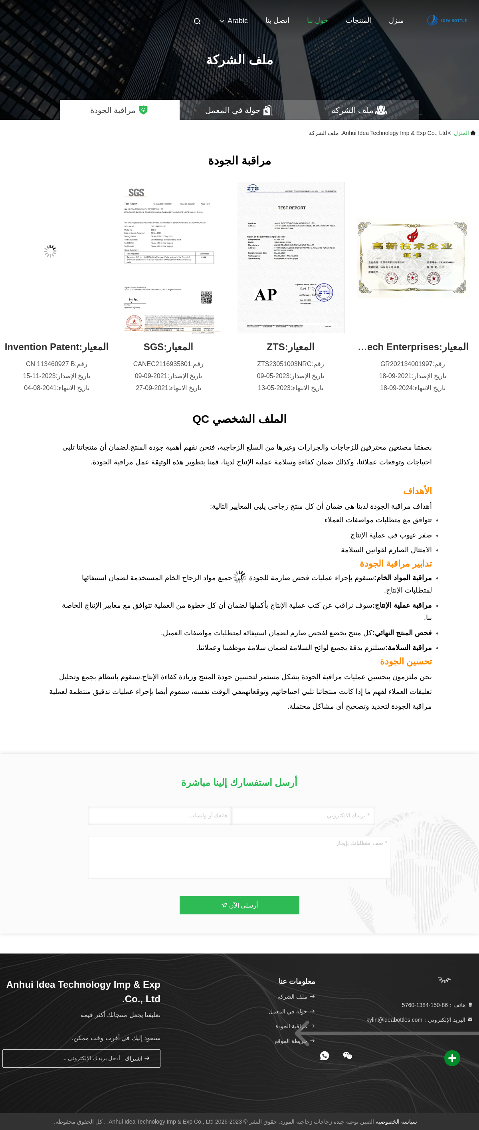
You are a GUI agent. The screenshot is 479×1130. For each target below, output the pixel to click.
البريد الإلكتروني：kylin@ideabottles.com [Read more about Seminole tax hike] (419, 1020)
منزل (396, 20)
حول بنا (317, 20)
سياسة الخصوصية (396, 1121)
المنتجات (358, 20)
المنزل (461, 133)
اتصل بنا (277, 20)
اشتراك (137, 1058)
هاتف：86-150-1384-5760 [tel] (437, 1005)
